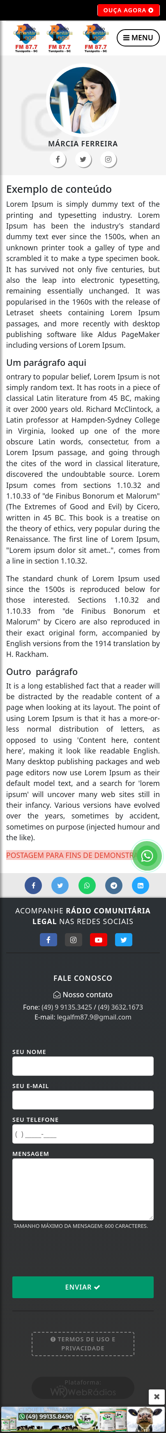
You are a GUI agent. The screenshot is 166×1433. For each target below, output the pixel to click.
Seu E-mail (30, 1086)
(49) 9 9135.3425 (67, 1007)
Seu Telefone (35, 1119)
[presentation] (74, 1253)
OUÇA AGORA (128, 10)
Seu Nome (29, 1052)
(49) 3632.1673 (120, 1007)
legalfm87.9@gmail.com (94, 1017)
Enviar (83, 1287)
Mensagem (30, 1154)
